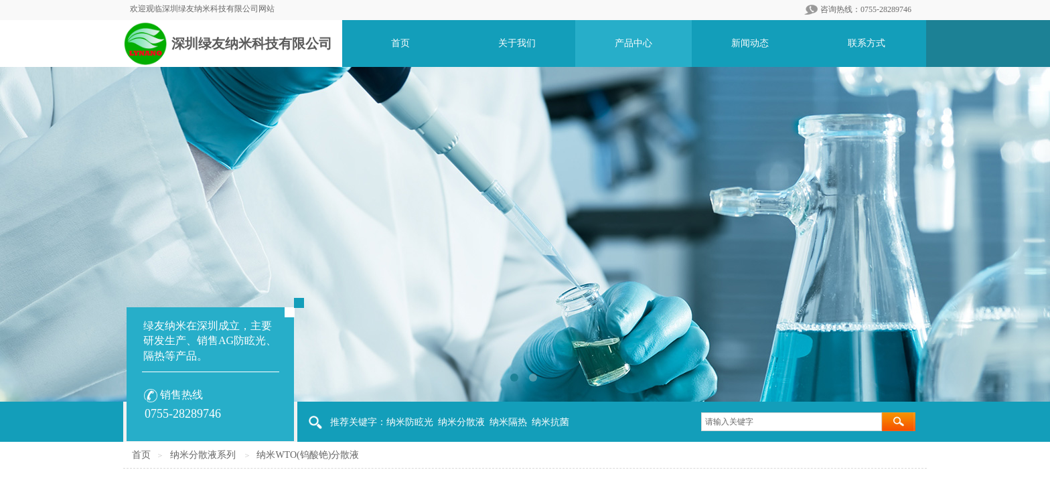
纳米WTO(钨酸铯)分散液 (307, 455)
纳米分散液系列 (203, 455)
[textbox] (791, 421)
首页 (141, 455)
